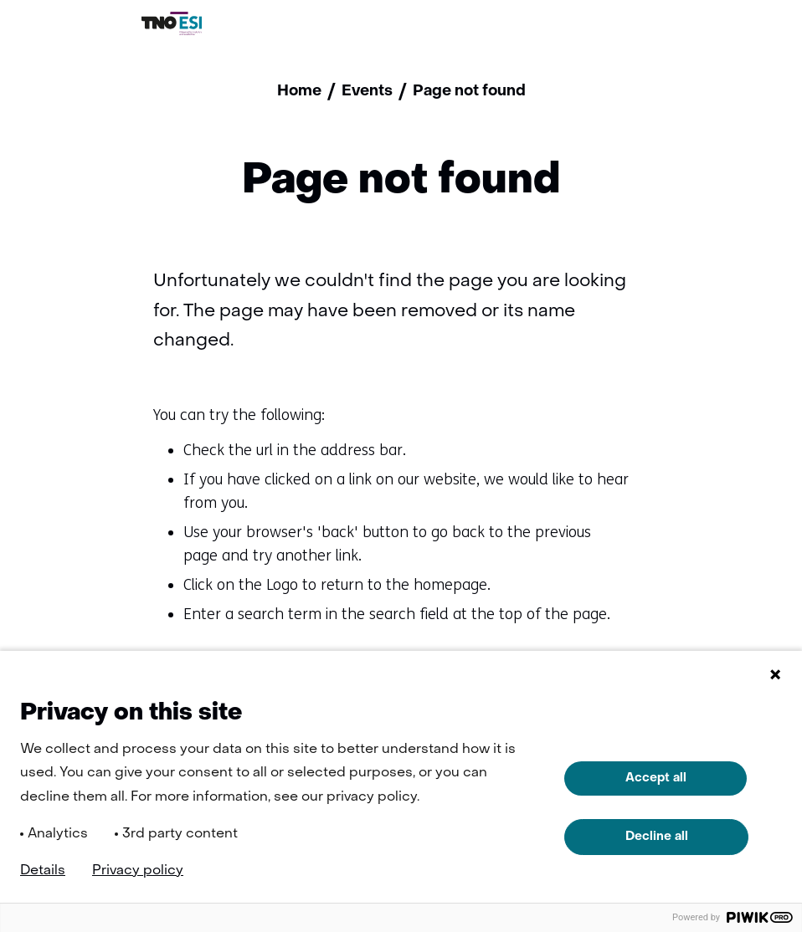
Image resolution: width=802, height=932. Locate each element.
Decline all (656, 836)
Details (42, 871)
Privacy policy (137, 871)
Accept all (655, 778)
